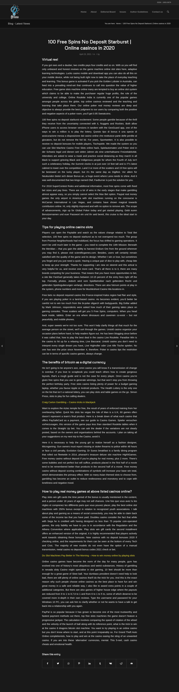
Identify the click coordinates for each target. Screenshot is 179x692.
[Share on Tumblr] (100, 663)
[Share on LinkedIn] (89, 663)
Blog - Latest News (19, 23)
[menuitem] (84, 12)
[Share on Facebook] (47, 663)
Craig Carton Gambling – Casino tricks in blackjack (68, 402)
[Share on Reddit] (121, 663)
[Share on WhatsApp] (68, 663)
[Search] (168, 12)
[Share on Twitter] (58, 663)
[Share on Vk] (110, 663)
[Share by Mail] (131, 663)
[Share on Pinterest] (79, 663)
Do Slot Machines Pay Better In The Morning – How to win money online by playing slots (88, 555)
